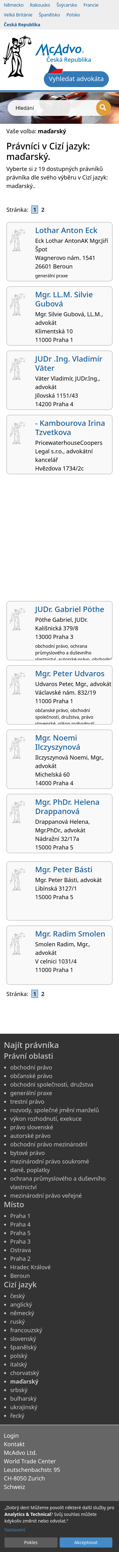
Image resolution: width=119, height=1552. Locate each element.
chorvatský (24, 1373)
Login (11, 1435)
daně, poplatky (30, 1170)
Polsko (73, 15)
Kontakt (14, 1444)
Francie (91, 5)
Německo (13, 5)
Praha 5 (20, 1233)
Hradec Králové (30, 1267)
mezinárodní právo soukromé (49, 1161)
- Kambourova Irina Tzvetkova (70, 427)
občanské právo (31, 1076)
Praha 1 (20, 1216)
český (17, 1296)
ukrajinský (23, 1407)
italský (18, 1364)
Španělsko (49, 15)
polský (18, 1356)
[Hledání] (103, 108)
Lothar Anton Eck (66, 230)
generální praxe (31, 1093)
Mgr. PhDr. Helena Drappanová (67, 806)
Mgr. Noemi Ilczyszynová (57, 742)
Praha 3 (20, 1241)
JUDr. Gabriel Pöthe (69, 609)
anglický (21, 1304)
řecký (17, 1415)
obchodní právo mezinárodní (48, 1144)
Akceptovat (85, 1542)
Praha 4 (20, 1224)
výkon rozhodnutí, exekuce (46, 1118)
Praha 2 (20, 1258)
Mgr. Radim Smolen (70, 933)
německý (22, 1313)
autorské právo (30, 1135)
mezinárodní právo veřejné (46, 1195)
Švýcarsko (66, 5)
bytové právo (27, 1153)
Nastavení (14, 1530)
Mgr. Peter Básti (64, 869)
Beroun (20, 1275)
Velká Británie (18, 15)
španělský (23, 1347)
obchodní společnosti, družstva (51, 1084)
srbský (19, 1390)
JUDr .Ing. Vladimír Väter (68, 363)
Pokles (31, 1542)
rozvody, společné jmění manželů (54, 1110)
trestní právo (27, 1101)
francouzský (26, 1330)
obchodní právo (31, 1067)
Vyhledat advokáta (76, 78)
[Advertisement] (59, 540)
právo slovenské (31, 1127)
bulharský (23, 1398)
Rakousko (40, 5)
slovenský (23, 1338)
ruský (17, 1321)
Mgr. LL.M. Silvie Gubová (64, 299)
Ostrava (20, 1250)
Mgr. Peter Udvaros (70, 673)
